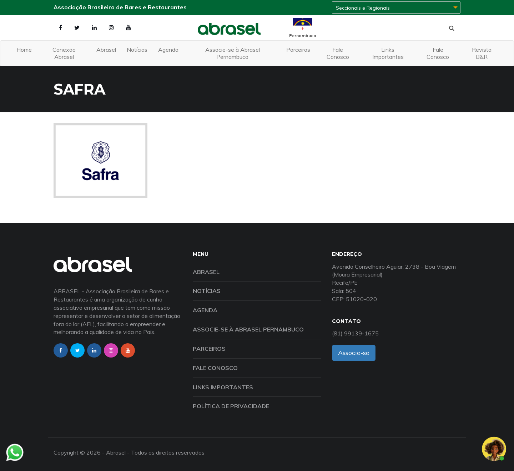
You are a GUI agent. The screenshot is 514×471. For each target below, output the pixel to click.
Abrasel (106, 49)
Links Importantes (388, 53)
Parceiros (298, 49)
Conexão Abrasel (64, 53)
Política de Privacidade (231, 406)
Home (24, 49)
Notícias (137, 49)
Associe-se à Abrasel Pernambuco (232, 53)
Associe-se (353, 353)
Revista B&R (482, 53)
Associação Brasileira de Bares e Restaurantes (120, 7)
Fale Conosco (338, 53)
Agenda (168, 49)
